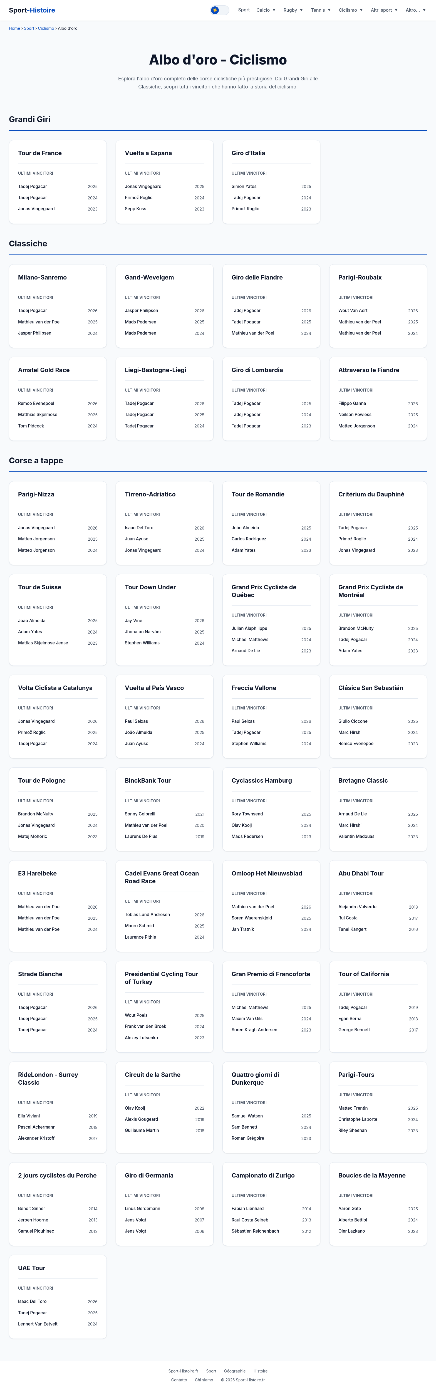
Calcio (263, 10)
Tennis (318, 10)
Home (14, 28)
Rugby (290, 10)
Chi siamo (204, 1379)
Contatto (179, 1379)
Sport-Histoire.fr (183, 1371)
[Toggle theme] (219, 10)
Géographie (235, 1371)
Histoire (261, 1371)
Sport (32, 10)
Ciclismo (348, 10)
